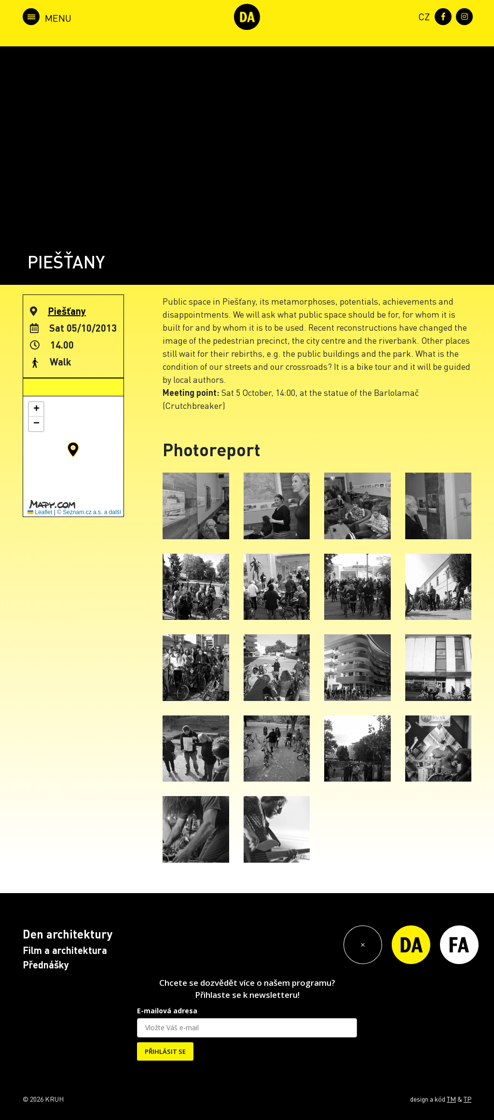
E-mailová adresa (167, 1010)
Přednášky (46, 964)
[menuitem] (422, 15)
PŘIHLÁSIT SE (165, 1051)
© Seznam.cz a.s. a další (89, 512)
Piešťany (67, 311)
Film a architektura (65, 950)
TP (467, 1098)
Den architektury (67, 933)
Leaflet (39, 512)
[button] (73, 449)
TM (451, 1098)
